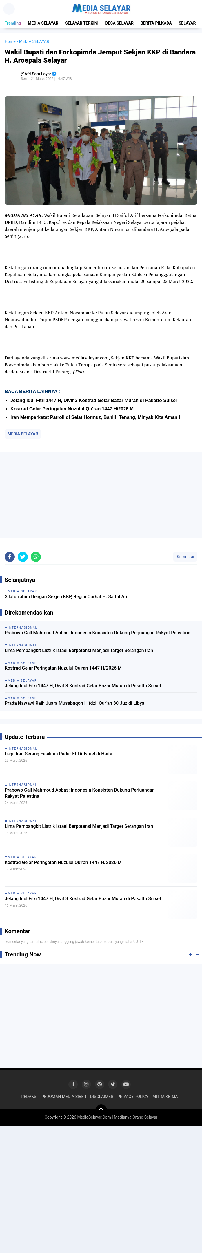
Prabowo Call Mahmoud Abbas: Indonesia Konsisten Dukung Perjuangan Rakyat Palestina (97, 632)
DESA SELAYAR (119, 23)
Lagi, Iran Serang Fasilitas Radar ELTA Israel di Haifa (58, 754)
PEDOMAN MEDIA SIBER (63, 1096)
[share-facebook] (10, 557)
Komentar (185, 556)
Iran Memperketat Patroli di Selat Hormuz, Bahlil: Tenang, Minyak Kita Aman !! (96, 417)
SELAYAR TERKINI (81, 23)
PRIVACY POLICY (132, 1096)
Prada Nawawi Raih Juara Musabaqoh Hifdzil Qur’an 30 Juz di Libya (74, 703)
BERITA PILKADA (156, 23)
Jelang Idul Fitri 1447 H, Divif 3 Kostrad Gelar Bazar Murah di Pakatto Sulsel (93, 400)
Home (10, 41)
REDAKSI (29, 1096)
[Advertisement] (101, 494)
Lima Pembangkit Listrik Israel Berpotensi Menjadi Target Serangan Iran (79, 650)
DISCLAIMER (101, 1096)
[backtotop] (101, 1110)
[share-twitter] (23, 557)
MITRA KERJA (165, 1096)
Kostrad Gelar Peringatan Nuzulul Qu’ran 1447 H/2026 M (72, 408)
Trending (13, 23)
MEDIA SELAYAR (43, 23)
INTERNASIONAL (22, 748)
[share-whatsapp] (36, 557)
